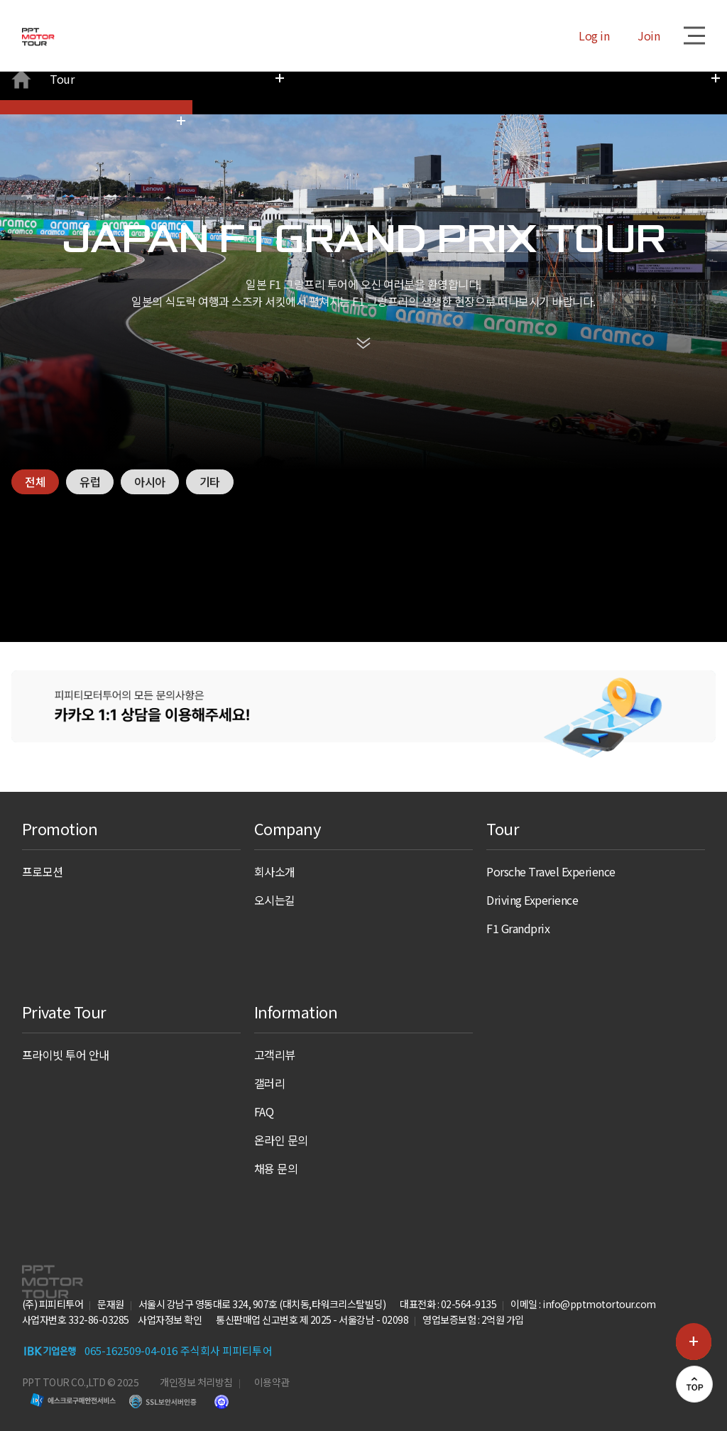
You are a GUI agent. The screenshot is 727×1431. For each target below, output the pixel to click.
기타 (215, 424)
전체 (36, 424)
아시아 (153, 424)
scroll (363, 287)
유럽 (92, 424)
